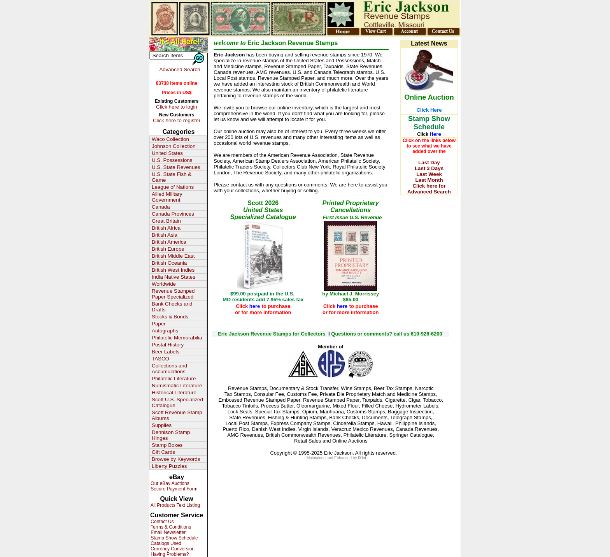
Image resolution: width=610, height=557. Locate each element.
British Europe (168, 249)
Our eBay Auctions (169, 483)
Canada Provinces (173, 214)
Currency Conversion (172, 549)
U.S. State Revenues (176, 167)
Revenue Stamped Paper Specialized (173, 294)
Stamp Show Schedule (173, 538)
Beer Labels (165, 352)
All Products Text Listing (174, 505)
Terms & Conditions (170, 527)
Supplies (162, 425)
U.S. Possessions (172, 160)
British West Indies (173, 270)
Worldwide (164, 284)
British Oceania (169, 263)
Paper (159, 324)
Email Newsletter (167, 532)
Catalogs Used (165, 543)
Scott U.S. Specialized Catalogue (177, 402)
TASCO (160, 359)
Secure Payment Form (173, 489)
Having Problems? (169, 554)
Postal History (168, 345)
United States (167, 153)
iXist (362, 458)
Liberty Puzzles (169, 466)
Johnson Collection (174, 146)
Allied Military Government (167, 197)
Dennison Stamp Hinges (171, 435)
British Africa (166, 228)
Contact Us (161, 521)
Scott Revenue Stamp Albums (177, 415)
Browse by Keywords (176, 459)
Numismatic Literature (177, 385)
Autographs (165, 331)
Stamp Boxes (167, 445)
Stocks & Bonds (170, 317)
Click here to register (176, 120)
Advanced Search (179, 69)
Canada (161, 207)
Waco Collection (170, 139)
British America (169, 242)
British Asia (164, 235)
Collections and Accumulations (169, 368)
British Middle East (173, 256)
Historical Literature (174, 392)
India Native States (173, 277)
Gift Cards (163, 452)
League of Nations (173, 187)
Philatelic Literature (174, 378)
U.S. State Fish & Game (171, 177)
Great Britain (166, 221)
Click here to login (176, 107)
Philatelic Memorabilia (177, 338)
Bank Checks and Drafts (172, 307)
